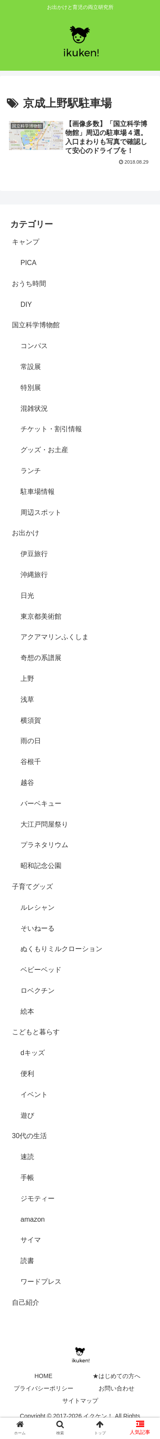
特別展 (30, 387)
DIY (26, 304)
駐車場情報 (37, 491)
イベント (34, 1094)
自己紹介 (25, 1302)
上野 (27, 678)
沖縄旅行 (34, 574)
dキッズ (32, 1052)
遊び (27, 1115)
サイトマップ (80, 1400)
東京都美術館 (40, 616)
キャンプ (25, 241)
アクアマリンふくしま (54, 636)
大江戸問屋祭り (44, 824)
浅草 (27, 699)
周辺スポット (40, 512)
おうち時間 (29, 283)
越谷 (27, 782)
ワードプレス (40, 1281)
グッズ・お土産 (44, 449)
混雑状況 (34, 408)
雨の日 (30, 740)
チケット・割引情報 (51, 429)
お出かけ (25, 532)
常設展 (30, 366)
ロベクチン (37, 990)
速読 (27, 1156)
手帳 (27, 1177)
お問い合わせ (116, 1388)
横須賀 (30, 720)
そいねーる (37, 928)
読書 (27, 1260)
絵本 (27, 1011)
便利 (27, 1073)
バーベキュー (40, 803)
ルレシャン (37, 907)
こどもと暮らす (36, 1031)
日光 (27, 595)
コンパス (34, 345)
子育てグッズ (32, 886)
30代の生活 (29, 1135)
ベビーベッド (40, 969)
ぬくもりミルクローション (61, 948)
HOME (43, 1376)
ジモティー (37, 1198)
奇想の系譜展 (40, 657)
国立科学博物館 (36, 325)
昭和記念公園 (40, 865)
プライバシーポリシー (43, 1388)
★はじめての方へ (116, 1376)
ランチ (30, 470)
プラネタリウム (44, 844)
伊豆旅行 (34, 553)
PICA (28, 262)
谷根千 (30, 761)
